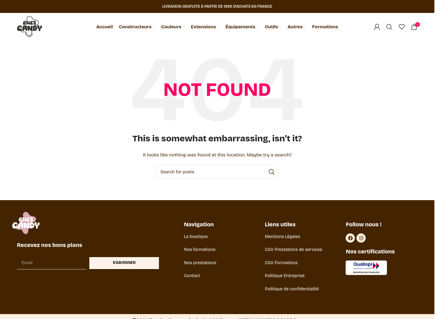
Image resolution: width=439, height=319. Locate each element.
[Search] (389, 27)
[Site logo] (29, 26)
